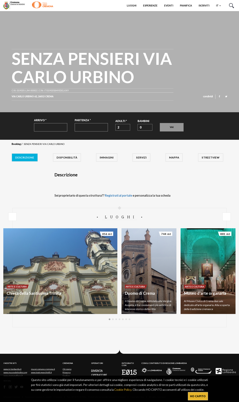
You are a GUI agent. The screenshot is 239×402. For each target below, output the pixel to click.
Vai (172, 127)
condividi (208, 96)
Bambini (143, 121)
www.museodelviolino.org (15, 372)
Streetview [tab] (211, 157)
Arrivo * (40, 120)
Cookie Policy (122, 389)
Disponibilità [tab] (67, 157)
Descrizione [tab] (24, 157)
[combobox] (122, 127)
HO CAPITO (198, 396)
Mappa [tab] (174, 157)
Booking (16, 144)
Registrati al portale (118, 195)
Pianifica (186, 5)
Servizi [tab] (141, 157)
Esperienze (150, 5)
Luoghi (131, 5)
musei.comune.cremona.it (43, 369)
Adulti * (121, 121)
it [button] (218, 5)
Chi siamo (67, 369)
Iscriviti (204, 5)
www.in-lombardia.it (12, 369)
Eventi (168, 5)
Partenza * (83, 120)
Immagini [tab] (107, 157)
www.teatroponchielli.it (41, 372)
